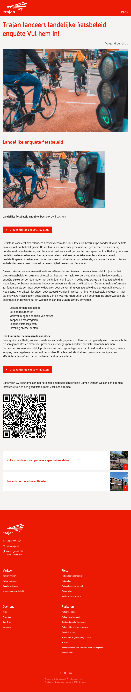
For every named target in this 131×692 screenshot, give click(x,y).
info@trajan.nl (11, 546)
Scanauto (65, 642)
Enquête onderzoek (10, 586)
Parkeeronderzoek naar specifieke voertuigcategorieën (83, 647)
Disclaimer (49, 682)
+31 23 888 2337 (12, 541)
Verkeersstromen (9, 576)
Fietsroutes (66, 581)
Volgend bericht (116, 43)
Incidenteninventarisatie (71, 596)
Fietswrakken (67, 591)
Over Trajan (7, 622)
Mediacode (78, 679)
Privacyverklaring (63, 682)
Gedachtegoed (60, 679)
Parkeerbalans (67, 652)
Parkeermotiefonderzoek (71, 617)
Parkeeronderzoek (68, 612)
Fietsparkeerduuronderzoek (72, 586)
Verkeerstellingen (10, 581)
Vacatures (7, 627)
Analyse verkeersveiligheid (13, 591)
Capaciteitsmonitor (69, 632)
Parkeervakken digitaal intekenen (75, 627)
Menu (124, 12)
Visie (5, 612)
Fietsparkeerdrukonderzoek (72, 576)
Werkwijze (7, 617)
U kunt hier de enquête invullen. (29, 230)
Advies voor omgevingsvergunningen (76, 637)
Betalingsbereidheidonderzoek (73, 622)
